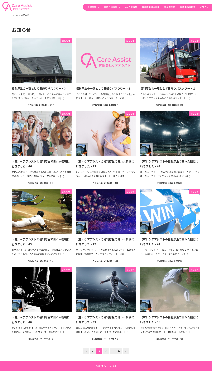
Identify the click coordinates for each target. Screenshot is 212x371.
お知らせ (204, 7)
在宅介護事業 (110, 7)
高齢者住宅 (169, 7)
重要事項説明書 (188, 7)
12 (119, 350)
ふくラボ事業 (131, 7)
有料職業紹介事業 (151, 7)
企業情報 (92, 7)
